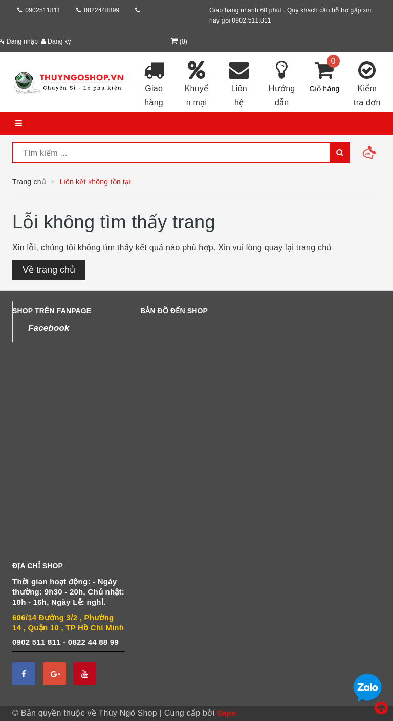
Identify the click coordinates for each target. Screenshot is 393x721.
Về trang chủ (49, 270)
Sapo (226, 713)
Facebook (49, 328)
